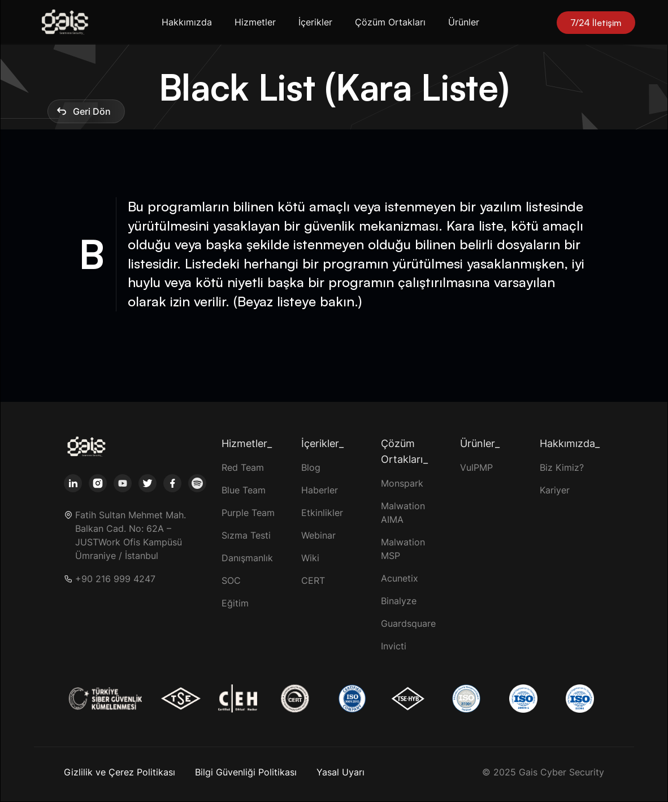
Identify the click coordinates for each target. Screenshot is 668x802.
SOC (231, 580)
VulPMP (476, 467)
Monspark (402, 483)
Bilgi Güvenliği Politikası (246, 772)
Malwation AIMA (403, 512)
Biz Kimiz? (562, 467)
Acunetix (399, 578)
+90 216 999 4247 (115, 579)
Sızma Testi (246, 535)
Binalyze (399, 600)
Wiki (310, 557)
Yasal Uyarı (340, 772)
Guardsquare (408, 623)
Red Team (243, 467)
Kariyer (555, 490)
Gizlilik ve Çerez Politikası (119, 772)
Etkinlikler (322, 512)
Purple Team (248, 512)
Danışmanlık (247, 557)
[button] (189, 22)
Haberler (319, 490)
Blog (310, 467)
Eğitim (235, 603)
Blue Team (244, 490)
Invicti (393, 646)
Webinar (318, 535)
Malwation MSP (403, 548)
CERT (313, 580)
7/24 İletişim (596, 22)
